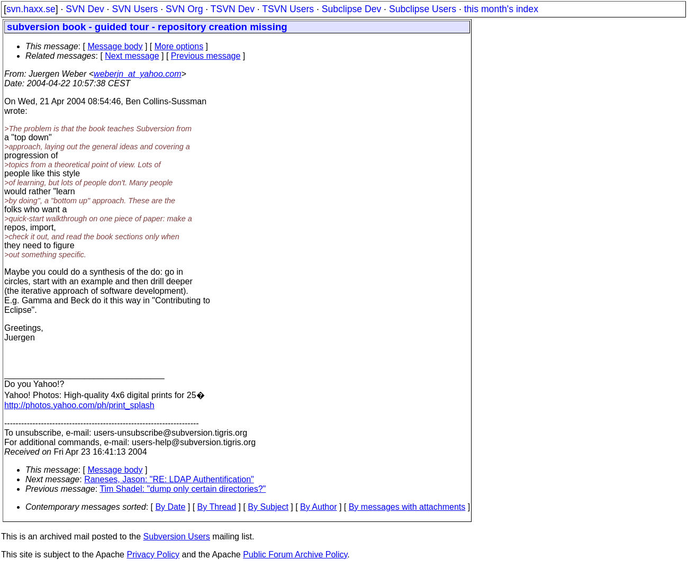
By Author (318, 506)
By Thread (217, 506)
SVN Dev (85, 9)
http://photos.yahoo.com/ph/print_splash (79, 405)
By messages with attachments (407, 506)
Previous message (206, 55)
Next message (132, 55)
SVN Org (184, 9)
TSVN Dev (233, 9)
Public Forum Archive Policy (295, 554)
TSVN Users (288, 9)
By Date (170, 506)
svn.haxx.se (31, 9)
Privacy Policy (152, 554)
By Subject (268, 506)
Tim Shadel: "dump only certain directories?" (183, 488)
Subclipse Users (422, 9)
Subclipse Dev (351, 9)
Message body (114, 46)
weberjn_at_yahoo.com (137, 73)
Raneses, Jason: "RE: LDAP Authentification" (169, 479)
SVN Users (135, 9)
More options (179, 46)
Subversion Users (176, 536)
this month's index (501, 9)
